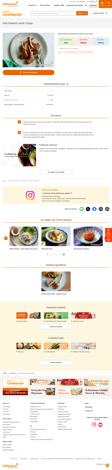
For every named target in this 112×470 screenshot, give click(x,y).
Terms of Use (13, 458)
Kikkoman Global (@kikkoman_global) (57, 193)
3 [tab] (52, 254)
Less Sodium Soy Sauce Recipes (56, 321)
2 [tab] (50, 254)
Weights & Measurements (81, 351)
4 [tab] (55, 254)
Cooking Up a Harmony (48, 145)
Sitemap (99, 458)
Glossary (21, 351)
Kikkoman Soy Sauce (11, 100)
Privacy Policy (23, 458)
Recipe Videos (22, 321)
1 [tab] (47, 254)
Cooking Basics (50, 351)
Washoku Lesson (78, 321)
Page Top (107, 465)
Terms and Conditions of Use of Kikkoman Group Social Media (57, 458)
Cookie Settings (34, 458)
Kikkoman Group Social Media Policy (85, 458)
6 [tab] (60, 254)
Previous (6, 238)
